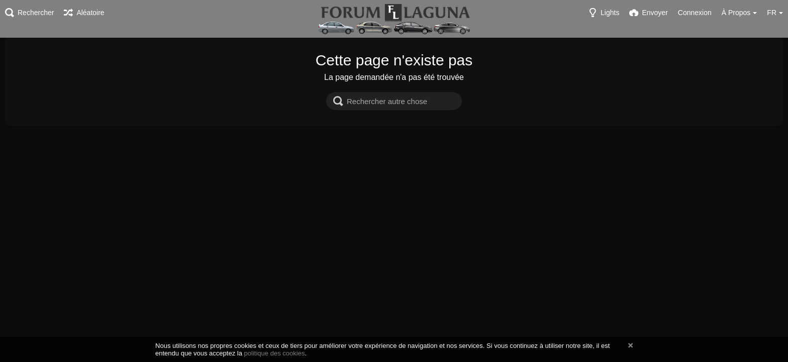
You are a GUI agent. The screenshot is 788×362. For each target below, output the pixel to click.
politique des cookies (274, 353)
